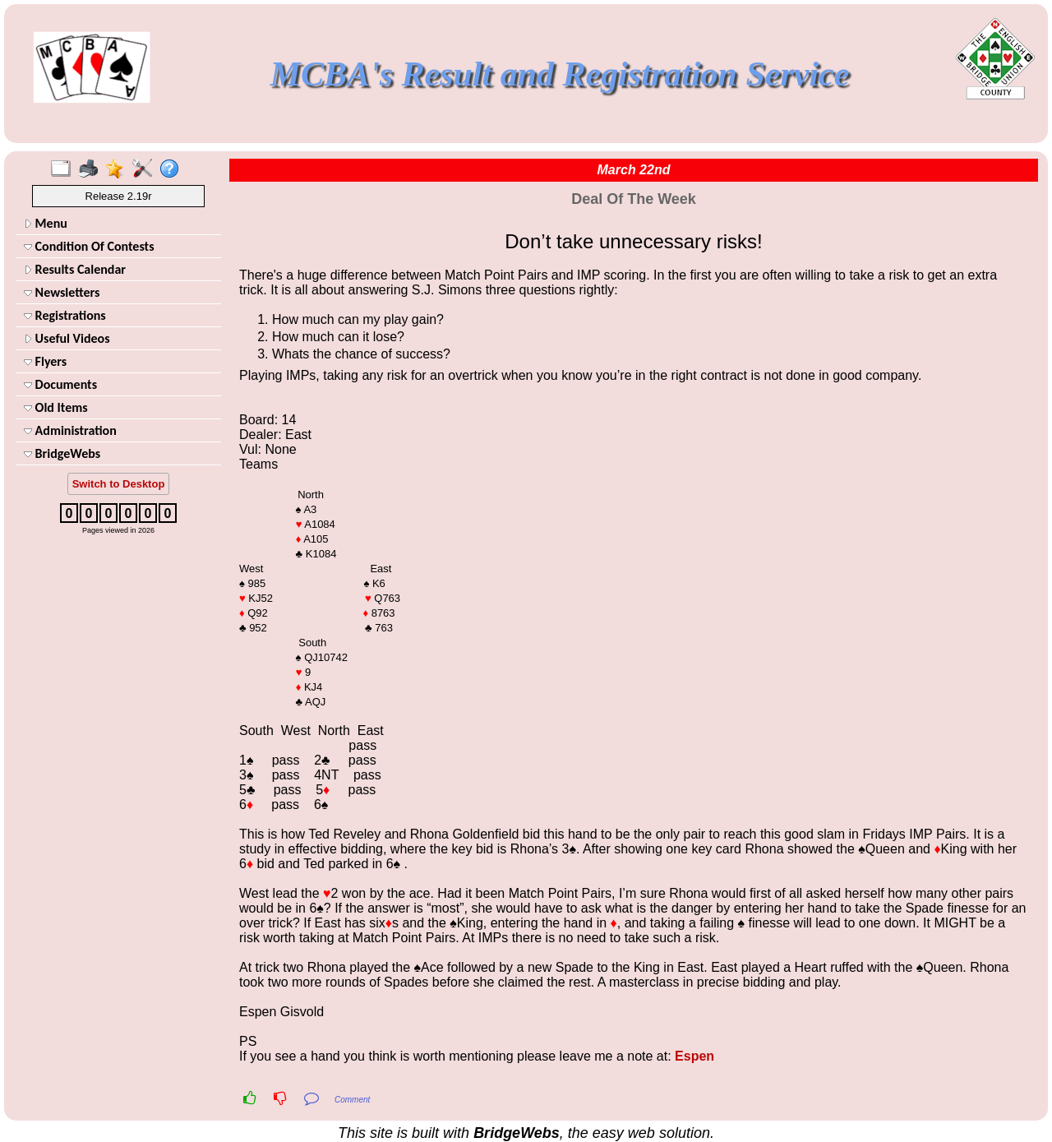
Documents (60, 384)
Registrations (65, 315)
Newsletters (61, 292)
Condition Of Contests (89, 246)
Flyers (45, 361)
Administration (70, 430)
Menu (45, 223)
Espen (694, 1056)
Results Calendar (75, 269)
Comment (352, 1099)
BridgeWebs (62, 453)
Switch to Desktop (118, 484)
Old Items (56, 407)
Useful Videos (67, 338)
